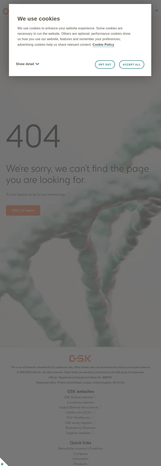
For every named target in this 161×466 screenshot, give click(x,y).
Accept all (117, 77)
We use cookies (52, 21)
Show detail (40, 77)
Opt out (90, 77)
